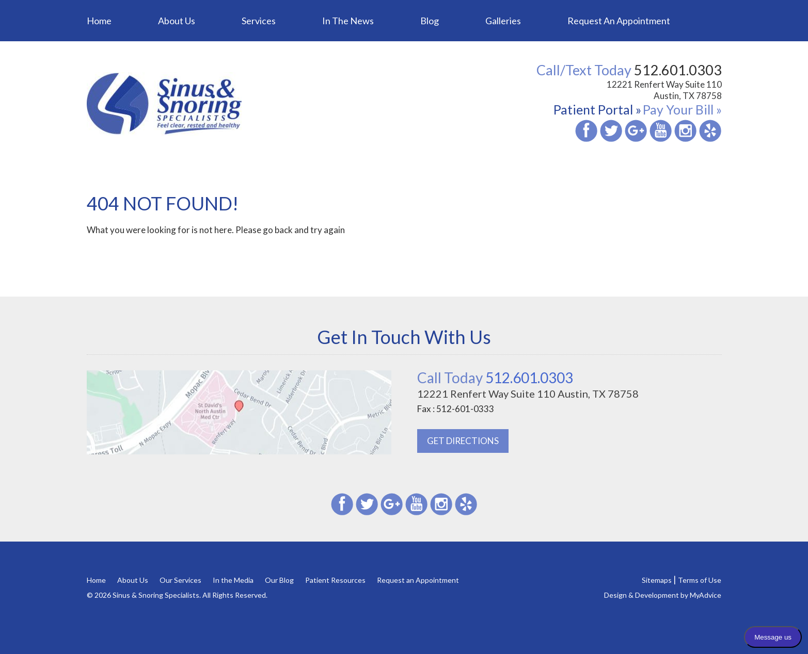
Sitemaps (657, 580)
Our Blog (279, 580)
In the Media (233, 580)
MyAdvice (705, 595)
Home (99, 20)
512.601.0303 (495, 377)
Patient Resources (335, 580)
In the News (348, 20)
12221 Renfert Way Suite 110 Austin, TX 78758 (664, 90)
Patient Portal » (597, 109)
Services (259, 20)
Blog (429, 20)
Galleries (503, 20)
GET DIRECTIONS (463, 440)
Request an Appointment (618, 20)
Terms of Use (699, 580)
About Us (176, 20)
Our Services (180, 580)
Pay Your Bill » (682, 109)
